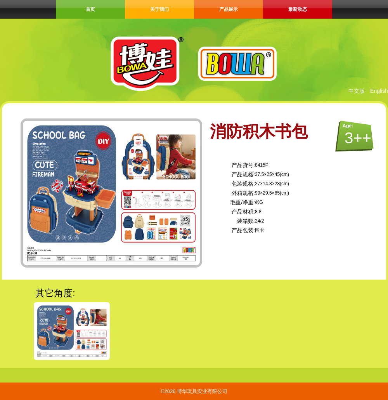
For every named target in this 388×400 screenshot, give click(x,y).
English (379, 91)
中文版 (356, 91)
